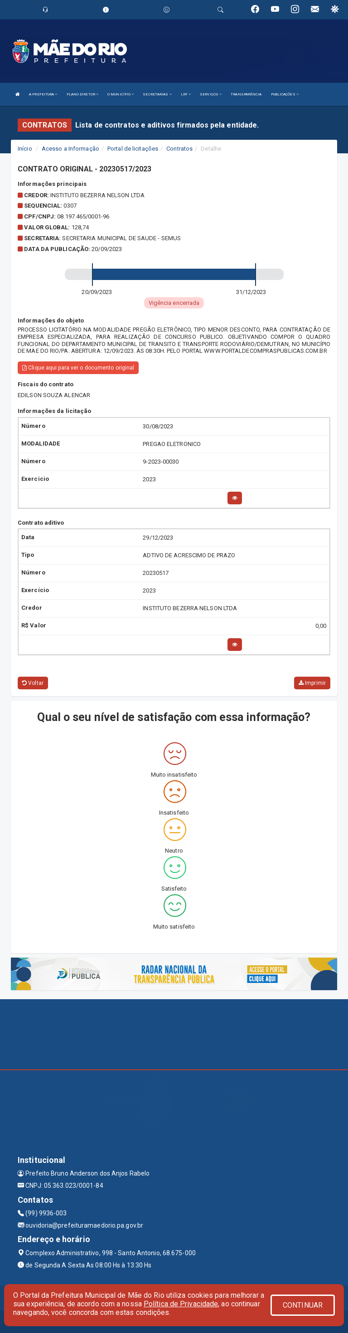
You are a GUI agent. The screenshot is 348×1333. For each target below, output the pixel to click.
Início (25, 148)
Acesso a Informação (70, 148)
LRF (186, 94)
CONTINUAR (303, 1305)
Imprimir (312, 683)
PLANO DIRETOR (83, 94)
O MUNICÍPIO (120, 94)
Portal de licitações (132, 148)
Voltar (33, 683)
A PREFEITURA (43, 94)
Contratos (179, 148)
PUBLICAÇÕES (285, 94)
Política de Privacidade (181, 1304)
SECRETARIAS (157, 94)
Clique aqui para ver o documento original (78, 368)
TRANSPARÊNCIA (246, 94)
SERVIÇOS (211, 94)
